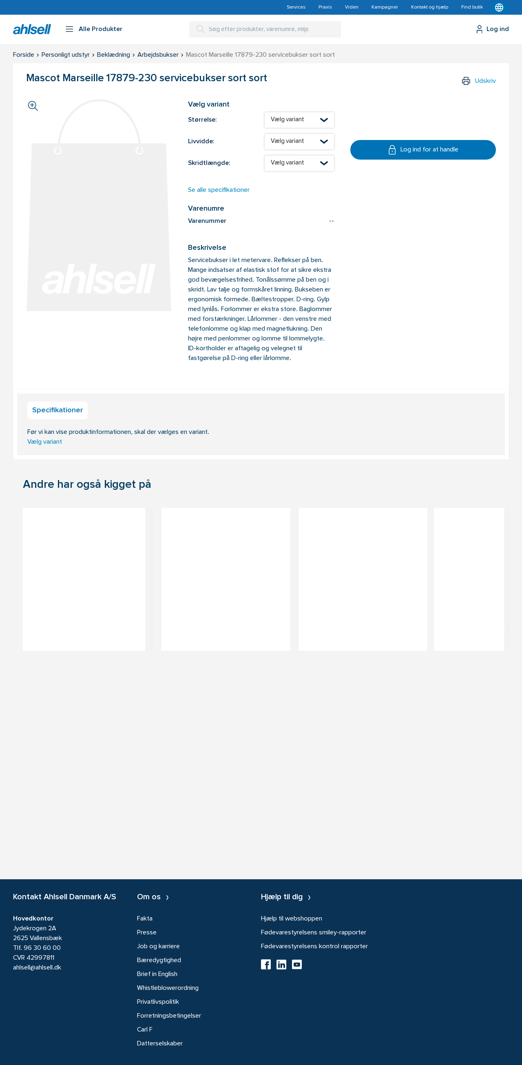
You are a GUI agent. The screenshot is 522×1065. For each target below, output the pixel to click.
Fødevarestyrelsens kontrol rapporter (314, 946)
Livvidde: (201, 142)
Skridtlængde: (209, 163)
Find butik (472, 7)
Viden (351, 7)
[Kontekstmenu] (499, 7)
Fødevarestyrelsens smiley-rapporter (313, 933)
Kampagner (385, 7)
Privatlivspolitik (158, 1002)
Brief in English (157, 974)
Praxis (325, 7)
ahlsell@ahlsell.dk (37, 968)
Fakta (145, 919)
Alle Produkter (100, 29)
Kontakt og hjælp (429, 7)
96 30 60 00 (42, 948)
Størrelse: (202, 120)
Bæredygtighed (159, 960)
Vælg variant (44, 442)
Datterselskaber (160, 1044)
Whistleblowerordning (168, 988)
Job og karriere (158, 946)
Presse (147, 933)
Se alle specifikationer (219, 190)
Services (296, 7)
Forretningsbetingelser (169, 1016)
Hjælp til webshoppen (291, 919)
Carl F (145, 1030)
